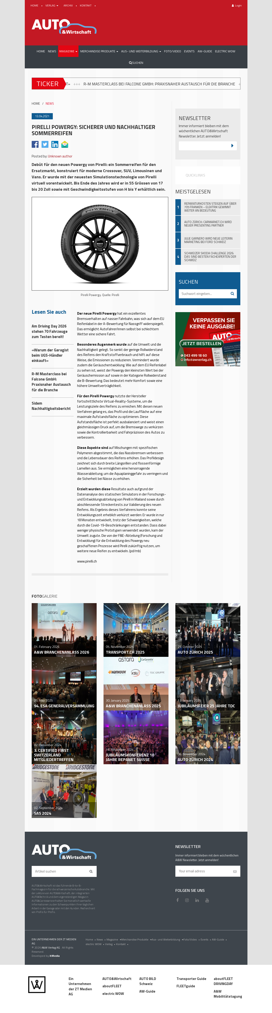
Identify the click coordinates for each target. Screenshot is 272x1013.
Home (91, 939)
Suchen (136, 62)
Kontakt (122, 944)
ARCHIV (68, 5)
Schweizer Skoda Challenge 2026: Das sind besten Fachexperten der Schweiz (210, 256)
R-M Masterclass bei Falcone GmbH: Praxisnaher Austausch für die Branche (186, 84)
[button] (68, 51)
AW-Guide (220, 939)
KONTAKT (86, 5)
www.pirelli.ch (87, 561)
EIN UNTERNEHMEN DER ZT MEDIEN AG (54, 941)
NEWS (50, 103)
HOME (35, 5)
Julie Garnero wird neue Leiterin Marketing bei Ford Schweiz (208, 240)
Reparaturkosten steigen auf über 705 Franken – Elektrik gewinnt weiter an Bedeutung (210, 207)
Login (237, 5)
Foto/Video (192, 939)
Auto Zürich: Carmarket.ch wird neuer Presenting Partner (208, 224)
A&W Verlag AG (51, 947)
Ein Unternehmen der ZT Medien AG (80, 986)
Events (206, 939)
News (102, 939)
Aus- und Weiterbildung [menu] (167, 939)
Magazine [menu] (114, 939)
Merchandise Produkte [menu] (136, 939)
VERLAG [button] (52, 5)
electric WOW (95, 944)
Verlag (110, 944)
